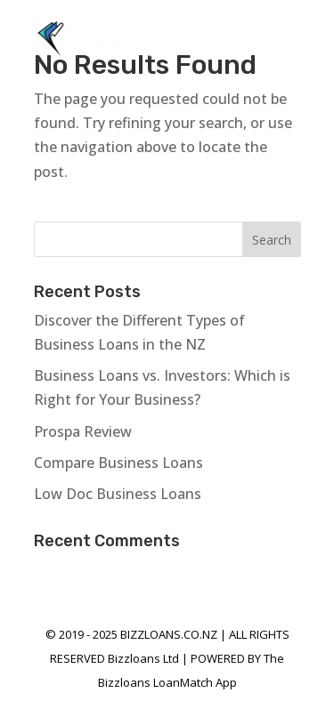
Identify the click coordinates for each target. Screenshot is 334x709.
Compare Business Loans (118, 462)
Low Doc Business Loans (117, 494)
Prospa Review (83, 431)
